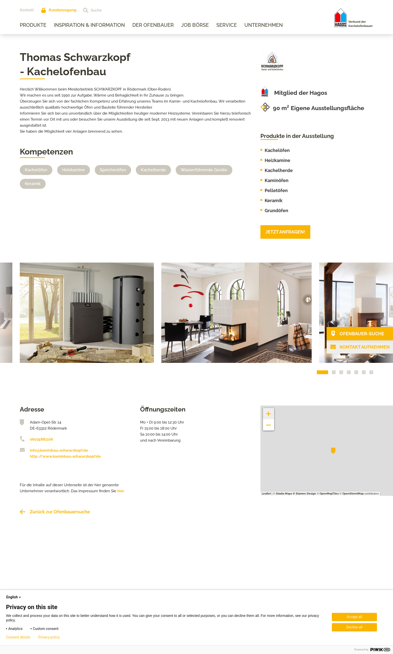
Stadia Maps (284, 493)
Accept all (354, 617)
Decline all (354, 627)
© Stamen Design (304, 493)
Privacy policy (49, 637)
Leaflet (266, 493)
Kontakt (27, 10)
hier (120, 491)
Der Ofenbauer (153, 25)
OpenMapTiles (329, 493)
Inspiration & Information (89, 25)
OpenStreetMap (353, 493)
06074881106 (41, 439)
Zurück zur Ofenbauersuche (60, 511)
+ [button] (269, 411)
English (14, 597)
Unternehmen (263, 25)
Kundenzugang (62, 10)
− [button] (268, 422)
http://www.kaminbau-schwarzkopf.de (65, 456)
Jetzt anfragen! (285, 231)
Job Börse (195, 25)
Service (226, 25)
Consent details (18, 637)
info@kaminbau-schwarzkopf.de (59, 450)
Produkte (33, 25)
